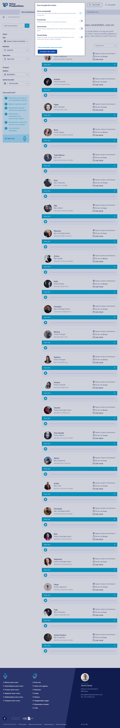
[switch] (81, 13)
